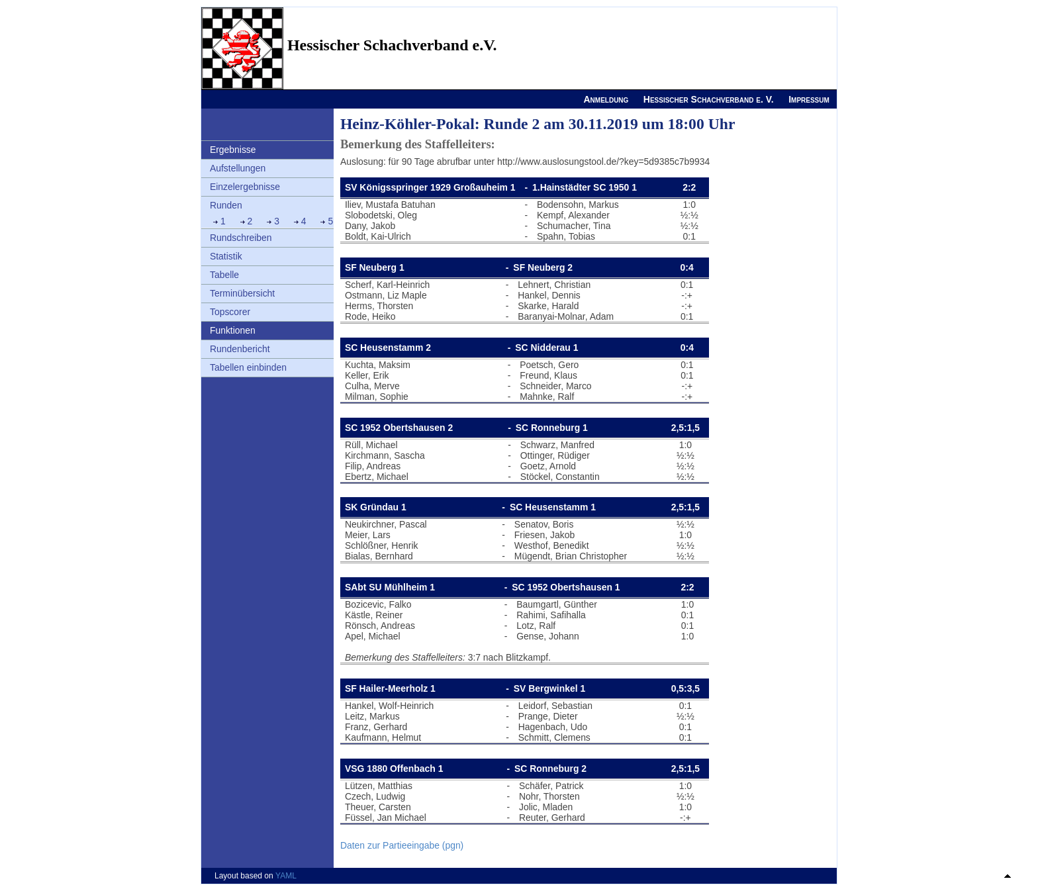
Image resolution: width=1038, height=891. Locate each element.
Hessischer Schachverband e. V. (708, 99)
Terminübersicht (242, 293)
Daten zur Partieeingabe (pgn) (401, 845)
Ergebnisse (233, 149)
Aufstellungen (237, 168)
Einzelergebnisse (245, 186)
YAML (286, 875)
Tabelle (224, 274)
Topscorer (230, 311)
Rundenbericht (240, 349)
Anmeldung (605, 99)
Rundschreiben (241, 237)
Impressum (808, 99)
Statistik (226, 256)
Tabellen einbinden (248, 367)
